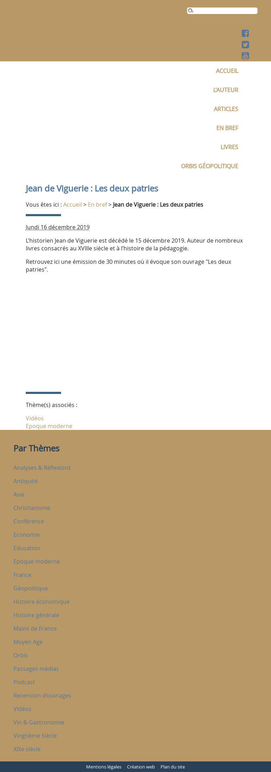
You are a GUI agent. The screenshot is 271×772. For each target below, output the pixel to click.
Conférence (28, 521)
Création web (141, 767)
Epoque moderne (49, 426)
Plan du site (173, 767)
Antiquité (25, 481)
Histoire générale (36, 615)
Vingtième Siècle (35, 736)
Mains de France (35, 628)
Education (26, 548)
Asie (18, 494)
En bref (227, 128)
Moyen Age (28, 642)
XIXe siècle (27, 749)
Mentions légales (103, 767)
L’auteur (225, 90)
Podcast (24, 682)
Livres (229, 147)
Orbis (20, 655)
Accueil (227, 71)
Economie (26, 535)
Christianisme (31, 508)
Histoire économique (41, 602)
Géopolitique (30, 588)
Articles (226, 109)
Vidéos (35, 418)
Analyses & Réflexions (42, 468)
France (22, 575)
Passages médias (36, 669)
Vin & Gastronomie (38, 722)
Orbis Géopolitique (209, 166)
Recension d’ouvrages (42, 695)
